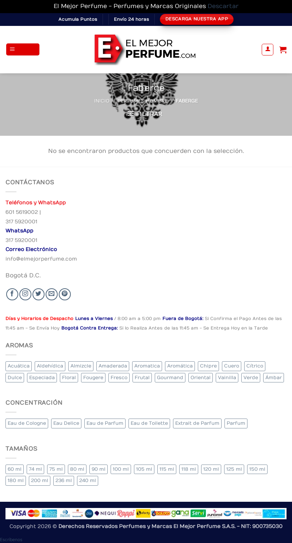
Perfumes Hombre (143, 101)
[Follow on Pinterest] (65, 294)
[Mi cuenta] (267, 49)
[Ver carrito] (283, 50)
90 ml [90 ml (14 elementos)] (98, 469)
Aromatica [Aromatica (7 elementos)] (147, 366)
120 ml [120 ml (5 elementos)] (211, 469)
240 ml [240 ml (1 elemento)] (87, 480)
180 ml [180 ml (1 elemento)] (16, 480)
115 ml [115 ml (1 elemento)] (167, 469)
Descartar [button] (223, 6)
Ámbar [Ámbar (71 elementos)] (273, 377)
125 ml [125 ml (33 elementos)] (234, 469)
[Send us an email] (52, 294)
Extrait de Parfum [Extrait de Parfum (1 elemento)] (197, 423)
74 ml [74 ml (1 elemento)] (35, 469)
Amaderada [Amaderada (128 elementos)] (113, 366)
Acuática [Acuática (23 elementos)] (19, 366)
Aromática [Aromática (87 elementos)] (180, 366)
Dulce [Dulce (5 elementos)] (15, 377)
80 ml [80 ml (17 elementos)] (77, 469)
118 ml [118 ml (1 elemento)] (188, 469)
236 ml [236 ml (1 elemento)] (63, 480)
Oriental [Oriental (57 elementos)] (201, 377)
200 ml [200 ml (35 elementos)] (39, 480)
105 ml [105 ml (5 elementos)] (144, 469)
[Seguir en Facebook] (12, 294)
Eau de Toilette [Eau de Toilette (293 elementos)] (149, 423)
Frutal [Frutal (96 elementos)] (142, 377)
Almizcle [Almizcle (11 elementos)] (80, 366)
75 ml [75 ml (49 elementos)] (56, 469)
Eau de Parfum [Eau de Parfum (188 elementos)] (105, 423)
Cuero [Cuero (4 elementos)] (231, 366)
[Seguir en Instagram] (25, 294)
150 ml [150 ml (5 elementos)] (257, 469)
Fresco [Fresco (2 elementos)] (119, 377)
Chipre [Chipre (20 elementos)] (208, 366)
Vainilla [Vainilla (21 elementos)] (227, 377)
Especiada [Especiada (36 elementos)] (42, 377)
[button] (23, 49)
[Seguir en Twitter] (38, 294)
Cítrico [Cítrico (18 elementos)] (254, 366)
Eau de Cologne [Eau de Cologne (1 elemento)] (27, 423)
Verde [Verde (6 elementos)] (250, 377)
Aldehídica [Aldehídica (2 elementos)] (50, 366)
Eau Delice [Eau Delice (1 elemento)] (66, 423)
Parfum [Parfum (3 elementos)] (236, 423)
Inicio (102, 101)
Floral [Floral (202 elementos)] (69, 377)
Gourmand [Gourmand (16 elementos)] (170, 377)
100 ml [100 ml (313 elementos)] (121, 469)
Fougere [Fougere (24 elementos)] (93, 377)
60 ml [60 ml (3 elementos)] (15, 469)
